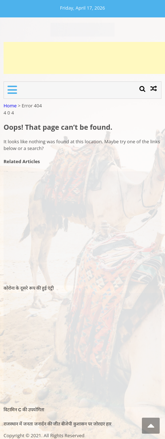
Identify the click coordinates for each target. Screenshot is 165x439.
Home (10, 105)
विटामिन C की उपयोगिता (24, 409)
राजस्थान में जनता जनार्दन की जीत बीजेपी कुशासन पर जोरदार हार (57, 424)
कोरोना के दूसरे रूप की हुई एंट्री (29, 288)
